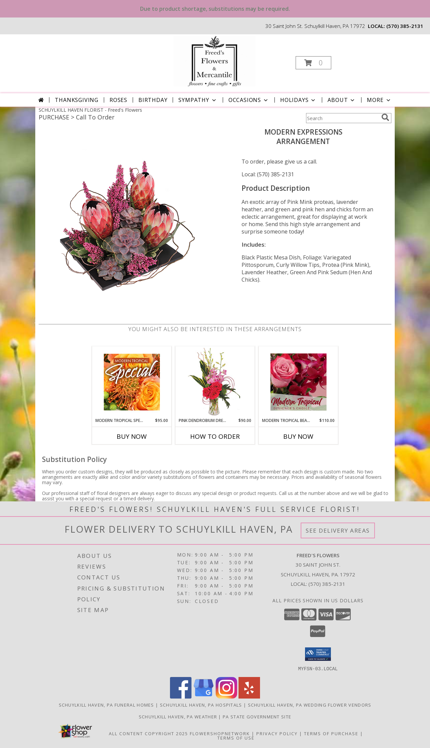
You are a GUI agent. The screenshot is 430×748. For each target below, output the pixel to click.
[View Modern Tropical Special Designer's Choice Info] (132, 382)
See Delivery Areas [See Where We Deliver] (338, 530)
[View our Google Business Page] (203, 696)
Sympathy (197, 100)
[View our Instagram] (226, 696)
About (342, 100)
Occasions (248, 100)
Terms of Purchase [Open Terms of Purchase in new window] (331, 733)
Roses (118, 100)
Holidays (298, 100)
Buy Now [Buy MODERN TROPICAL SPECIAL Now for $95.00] (132, 436)
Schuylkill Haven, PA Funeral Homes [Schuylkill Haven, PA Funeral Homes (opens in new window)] (106, 705)
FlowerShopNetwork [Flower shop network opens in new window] (220, 733)
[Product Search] (342, 118)
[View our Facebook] (180, 696)
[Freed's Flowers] (214, 61)
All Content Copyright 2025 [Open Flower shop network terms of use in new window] (148, 733)
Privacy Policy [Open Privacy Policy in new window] (277, 733)
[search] (385, 117)
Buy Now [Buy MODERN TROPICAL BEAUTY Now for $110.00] (298, 436)
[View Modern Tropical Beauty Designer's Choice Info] (298, 382)
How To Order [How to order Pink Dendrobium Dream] (215, 436)
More (379, 100)
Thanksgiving (76, 100)
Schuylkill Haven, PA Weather (178, 716)
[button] (313, 62)
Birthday (152, 100)
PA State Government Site (257, 716)
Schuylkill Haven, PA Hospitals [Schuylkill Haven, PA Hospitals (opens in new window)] (201, 705)
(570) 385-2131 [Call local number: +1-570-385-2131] (404, 26)
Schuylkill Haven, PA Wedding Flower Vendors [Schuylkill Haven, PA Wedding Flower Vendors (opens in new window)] (310, 705)
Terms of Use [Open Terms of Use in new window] (236, 738)
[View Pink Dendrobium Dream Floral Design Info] (215, 382)
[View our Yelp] (249, 696)
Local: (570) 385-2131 (268, 174)
